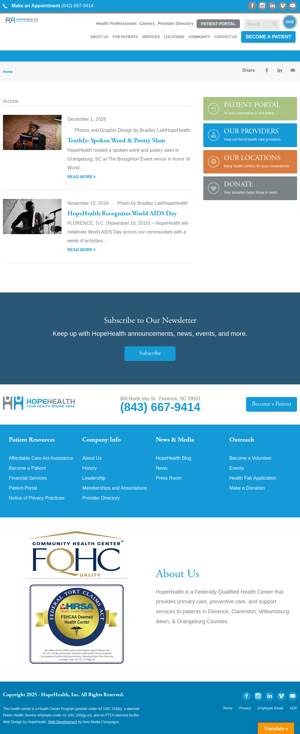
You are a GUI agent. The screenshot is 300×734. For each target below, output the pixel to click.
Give (290, 22)
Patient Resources (32, 440)
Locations (174, 37)
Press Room (169, 478)
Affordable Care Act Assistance (41, 458)
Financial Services (28, 478)
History (89, 468)
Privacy (245, 708)
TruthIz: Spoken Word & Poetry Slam (116, 141)
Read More (81, 176)
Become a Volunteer (250, 458)
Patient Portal (218, 23)
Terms (228, 708)
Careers (147, 23)
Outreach (241, 440)
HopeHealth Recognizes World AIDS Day (122, 214)
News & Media (175, 440)
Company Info (101, 440)
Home (8, 72)
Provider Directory (176, 23)
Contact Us (225, 37)
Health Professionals (116, 23)
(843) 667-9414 (48, 5)
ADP (293, 708)
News (162, 468)
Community (199, 37)
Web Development (62, 722)
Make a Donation (247, 488)
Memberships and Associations (114, 488)
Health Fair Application (252, 478)
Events (236, 468)
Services (151, 37)
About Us (99, 37)
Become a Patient (268, 36)
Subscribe (150, 353)
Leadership (93, 478)
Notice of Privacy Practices (36, 498)
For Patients (125, 37)
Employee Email (270, 708)
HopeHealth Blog (173, 458)
